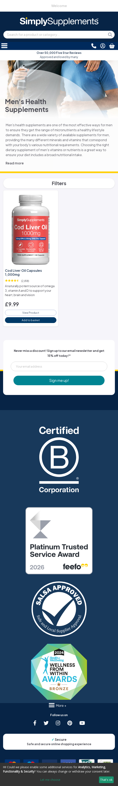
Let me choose (50, 780)
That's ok (106, 780)
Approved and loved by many (59, 55)
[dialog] (59, 774)
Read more (15, 163)
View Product (30, 312)
